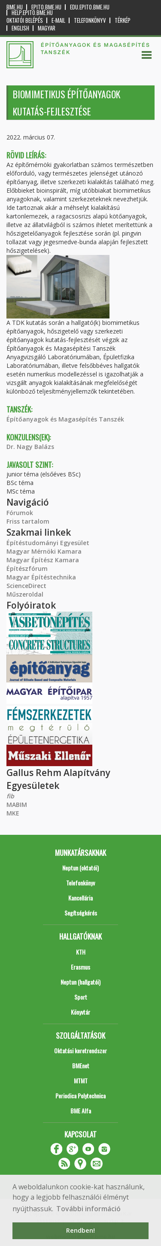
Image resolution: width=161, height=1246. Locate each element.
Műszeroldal (24, 594)
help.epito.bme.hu (32, 12)
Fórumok (19, 513)
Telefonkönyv (90, 20)
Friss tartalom (27, 521)
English (20, 28)
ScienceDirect (26, 586)
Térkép (123, 20)
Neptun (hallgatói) (80, 981)
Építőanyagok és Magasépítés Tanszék (65, 419)
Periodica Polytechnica (80, 1095)
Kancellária (80, 897)
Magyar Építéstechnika (41, 577)
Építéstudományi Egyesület (47, 543)
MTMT (81, 1080)
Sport (80, 996)
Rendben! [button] (80, 1230)
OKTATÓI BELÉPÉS (24, 20)
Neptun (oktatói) (80, 867)
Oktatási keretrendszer (80, 1050)
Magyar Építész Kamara (42, 560)
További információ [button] (88, 1208)
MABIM (16, 804)
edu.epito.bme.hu (89, 7)
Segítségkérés (80, 912)
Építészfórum (27, 568)
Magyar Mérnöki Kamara (44, 551)
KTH (80, 951)
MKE (12, 813)
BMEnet (80, 1065)
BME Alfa (80, 1110)
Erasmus (80, 966)
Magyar (46, 28)
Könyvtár (80, 1011)
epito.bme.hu (46, 7)
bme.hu (14, 7)
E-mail (58, 20)
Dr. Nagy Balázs (30, 447)
